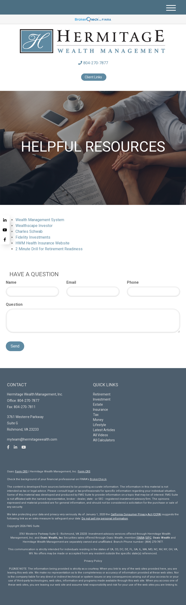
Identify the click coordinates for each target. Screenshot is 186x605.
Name (11, 282)
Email (71, 282)
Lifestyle (99, 425)
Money (98, 420)
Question (14, 304)
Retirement (101, 394)
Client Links (94, 77)
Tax (96, 415)
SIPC (148, 537)
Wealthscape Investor (34, 225)
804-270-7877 (93, 63)
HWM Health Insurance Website (43, 243)
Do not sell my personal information (105, 518)
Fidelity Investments (33, 237)
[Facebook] (5, 239)
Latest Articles (104, 430)
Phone (133, 282)
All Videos (100, 435)
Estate (98, 404)
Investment (101, 399)
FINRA (140, 537)
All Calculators (104, 440)
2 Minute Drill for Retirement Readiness (49, 249)
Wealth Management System (40, 220)
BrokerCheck (98, 479)
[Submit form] (15, 346)
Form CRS (21, 471)
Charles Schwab (29, 231)
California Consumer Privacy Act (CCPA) (136, 514)
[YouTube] (5, 230)
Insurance (100, 409)
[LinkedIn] (5, 220)
